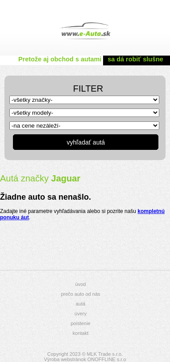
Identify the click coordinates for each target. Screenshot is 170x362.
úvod (80, 284)
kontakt (80, 333)
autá (80, 303)
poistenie (80, 323)
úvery (81, 313)
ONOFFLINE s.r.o (106, 359)
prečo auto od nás (80, 294)
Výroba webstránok (65, 359)
